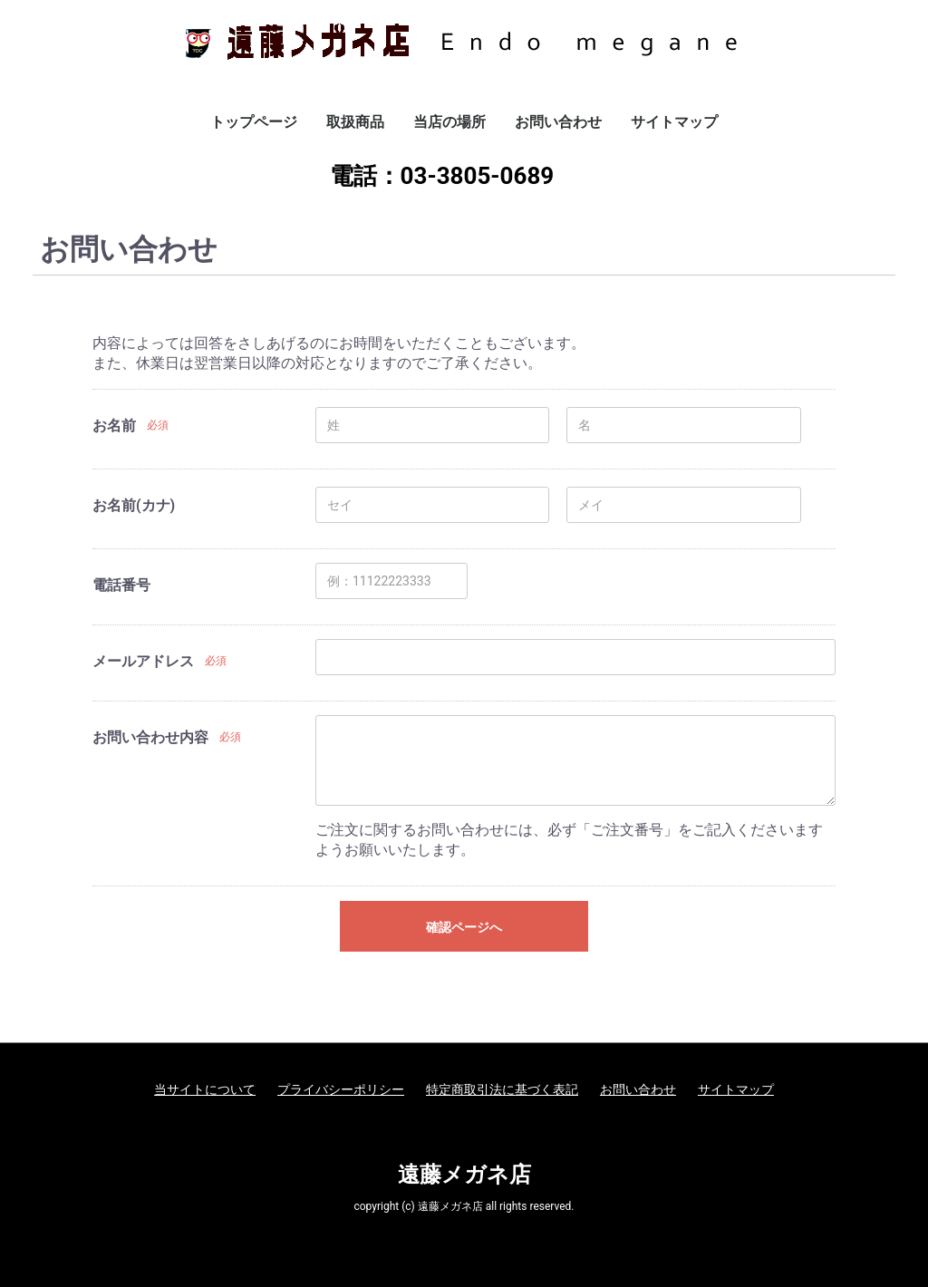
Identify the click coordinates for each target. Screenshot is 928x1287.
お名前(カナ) (133, 505)
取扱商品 (355, 122)
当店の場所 (449, 122)
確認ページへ (464, 927)
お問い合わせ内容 (150, 737)
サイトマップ (674, 122)
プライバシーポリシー (340, 1089)
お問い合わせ (558, 122)
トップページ (253, 122)
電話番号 (121, 585)
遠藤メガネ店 (464, 1174)
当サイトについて (205, 1089)
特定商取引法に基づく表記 (502, 1089)
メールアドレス (143, 661)
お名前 (114, 425)
